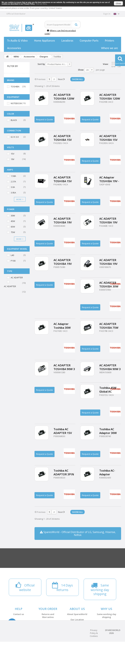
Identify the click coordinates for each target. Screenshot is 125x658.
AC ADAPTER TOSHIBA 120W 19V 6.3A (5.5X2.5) (64, 96)
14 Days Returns (106, 622)
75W (13, 232)
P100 (13, 260)
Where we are (109, 48)
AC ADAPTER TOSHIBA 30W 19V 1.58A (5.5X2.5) (108, 284)
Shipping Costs (48, 627)
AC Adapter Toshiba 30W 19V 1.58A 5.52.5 (64, 325)
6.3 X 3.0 (15, 136)
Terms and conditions (77, 624)
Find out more (41, 4)
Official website (106, 627)
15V (12, 153)
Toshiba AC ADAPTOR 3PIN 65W (64, 472)
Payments (48, 622)
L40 (12, 255)
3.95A (13, 192)
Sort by (41, 64)
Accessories (14, 48)
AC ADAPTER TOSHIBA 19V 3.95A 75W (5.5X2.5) (63, 220)
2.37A (13, 181)
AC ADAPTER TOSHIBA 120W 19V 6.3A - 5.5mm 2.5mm (109, 96)
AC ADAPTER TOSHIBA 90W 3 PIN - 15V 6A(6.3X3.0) (64, 367)
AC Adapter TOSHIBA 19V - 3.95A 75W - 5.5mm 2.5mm (109, 179)
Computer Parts (89, 40)
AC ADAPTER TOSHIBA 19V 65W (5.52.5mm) (64, 262)
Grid (113, 64)
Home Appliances (44, 40)
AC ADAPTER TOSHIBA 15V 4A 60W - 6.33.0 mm (64, 138)
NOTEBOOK (16, 103)
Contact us (18, 614)
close (118, 3)
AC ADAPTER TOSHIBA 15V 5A (108, 138)
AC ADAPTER (17, 277)
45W (13, 221)
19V (12, 159)
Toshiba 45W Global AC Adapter (107, 389)
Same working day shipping (106, 616)
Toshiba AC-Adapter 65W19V (107, 472)
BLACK (14, 120)
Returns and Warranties (48, 616)
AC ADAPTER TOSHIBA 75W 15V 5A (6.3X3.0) (110, 325)
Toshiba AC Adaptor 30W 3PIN (108, 431)
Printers (109, 40)
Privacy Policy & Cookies (94, 649)
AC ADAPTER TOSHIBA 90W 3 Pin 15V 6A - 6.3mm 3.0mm (110, 367)
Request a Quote (44, 119)
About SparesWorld (77, 614)
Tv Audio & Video (17, 40)
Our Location (77, 619)
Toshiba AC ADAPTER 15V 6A (63, 431)
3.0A (13, 187)
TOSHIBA (15, 86)
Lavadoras (67, 40)
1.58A (13, 176)
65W (13, 226)
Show (81, 69)
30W (13, 215)
